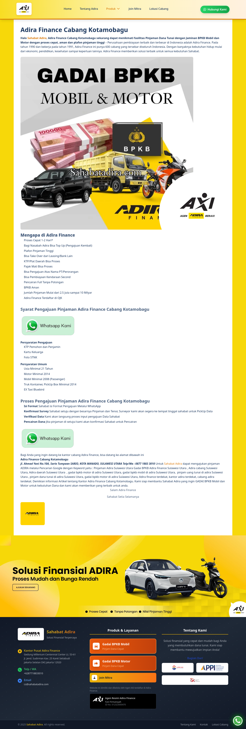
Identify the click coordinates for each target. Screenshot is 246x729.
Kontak (204, 724)
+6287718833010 (33, 673)
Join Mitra (135, 9)
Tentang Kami (188, 724)
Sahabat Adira (37, 38)
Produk (111, 9)
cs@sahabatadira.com (36, 684)
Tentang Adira (89, 9)
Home (68, 9)
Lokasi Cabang (158, 9)
